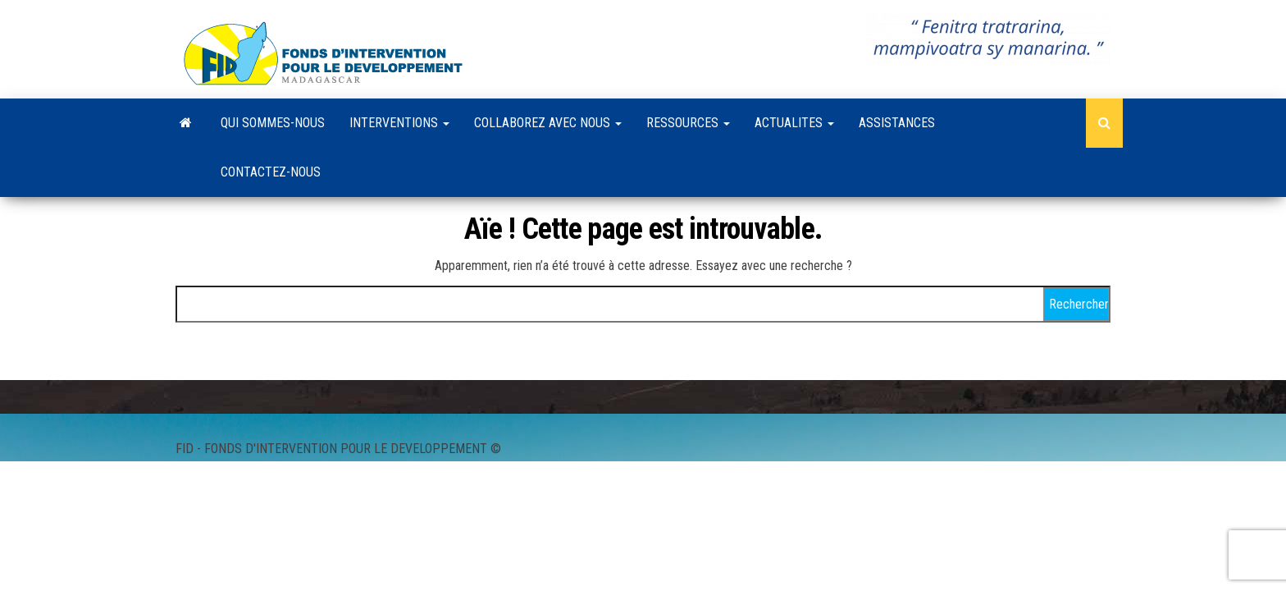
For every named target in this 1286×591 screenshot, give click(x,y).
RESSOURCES (688, 123)
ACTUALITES (794, 123)
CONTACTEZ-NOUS (271, 172)
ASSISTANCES (897, 123)
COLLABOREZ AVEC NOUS (548, 123)
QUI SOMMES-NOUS (273, 123)
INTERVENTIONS (399, 123)
